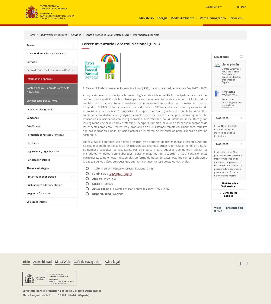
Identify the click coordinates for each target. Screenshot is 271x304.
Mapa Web (62, 262)
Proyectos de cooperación (41, 176)
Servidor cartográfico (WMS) (42, 100)
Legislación (33, 143)
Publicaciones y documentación (44, 185)
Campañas (33, 117)
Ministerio (146, 18)
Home (31, 34)
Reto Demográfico (213, 18)
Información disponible (146, 34)
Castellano (212, 6)
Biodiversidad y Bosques (53, 34)
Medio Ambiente (182, 18)
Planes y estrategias (38, 168)
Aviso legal (112, 262)
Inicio (26, 262)
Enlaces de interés (37, 201)
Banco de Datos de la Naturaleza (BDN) (107, 34)
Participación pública (38, 159)
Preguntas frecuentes (39, 193)
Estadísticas (33, 126)
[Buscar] (239, 7)
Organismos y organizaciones (43, 151)
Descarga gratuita (121, 173)
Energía (162, 18)
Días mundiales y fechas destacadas (47, 53)
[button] (196, 18)
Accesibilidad (42, 262)
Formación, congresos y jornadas (45, 134)
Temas (30, 45)
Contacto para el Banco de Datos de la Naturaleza (48, 89)
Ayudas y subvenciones (40, 109)
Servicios (235, 18)
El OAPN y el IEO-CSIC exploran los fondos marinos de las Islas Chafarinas (225, 131)
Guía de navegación (87, 262)
